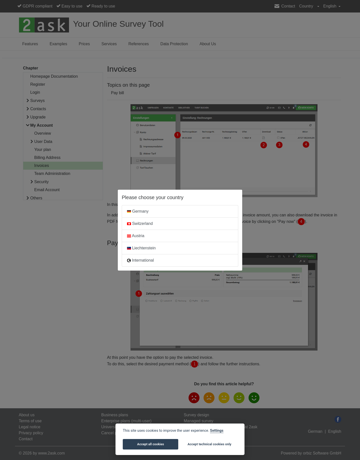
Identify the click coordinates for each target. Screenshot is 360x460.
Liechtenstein (141, 248)
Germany (137, 211)
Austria (135, 236)
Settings (217, 431)
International (140, 260)
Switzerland (140, 223)
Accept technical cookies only (209, 444)
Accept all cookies (150, 444)
